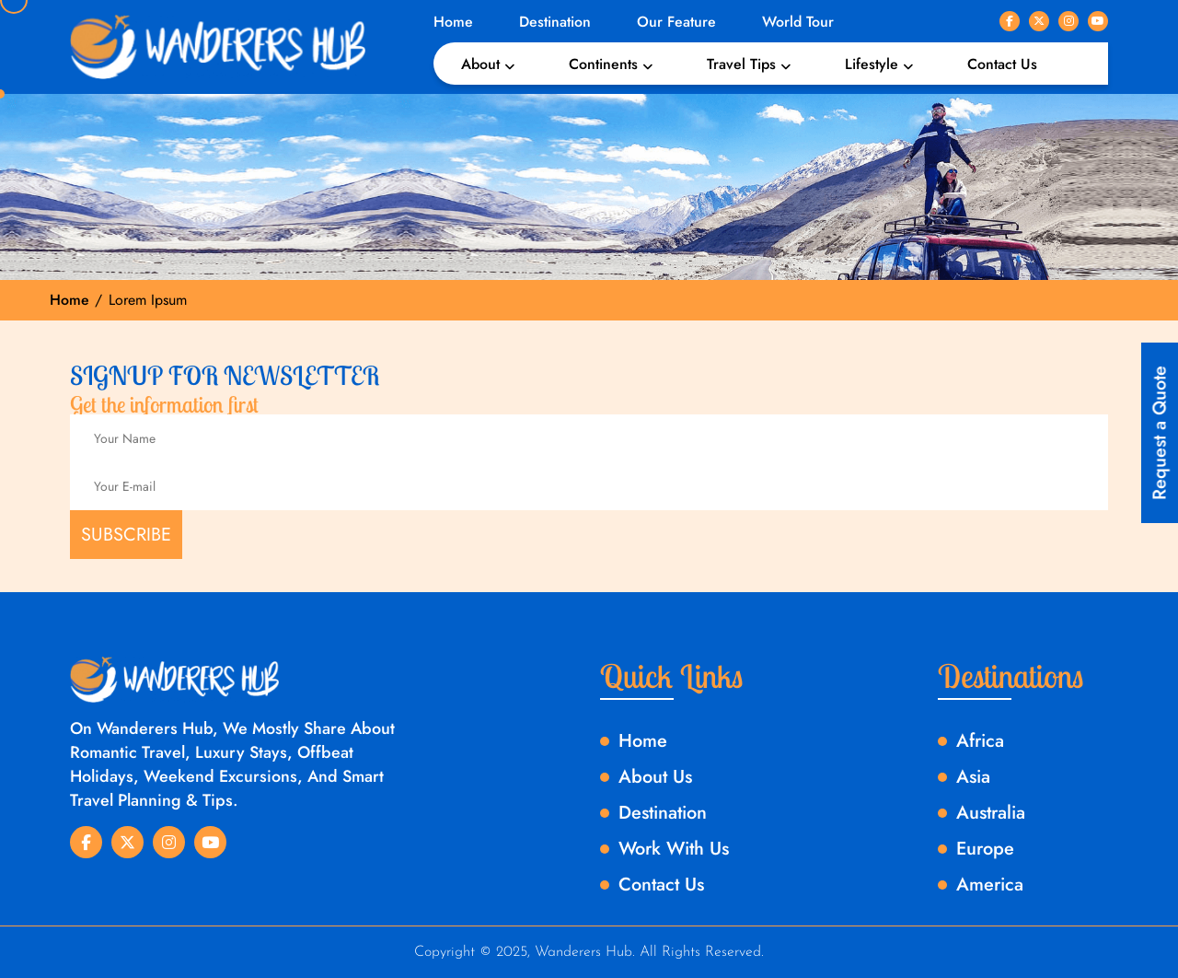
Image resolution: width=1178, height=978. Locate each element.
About (480, 64)
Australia (990, 812)
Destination (555, 21)
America (989, 884)
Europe (985, 848)
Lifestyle (871, 64)
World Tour (798, 21)
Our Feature (676, 21)
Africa (980, 741)
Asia (973, 776)
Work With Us (673, 848)
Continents (603, 64)
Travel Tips (741, 64)
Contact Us (1002, 64)
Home (453, 21)
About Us (655, 776)
